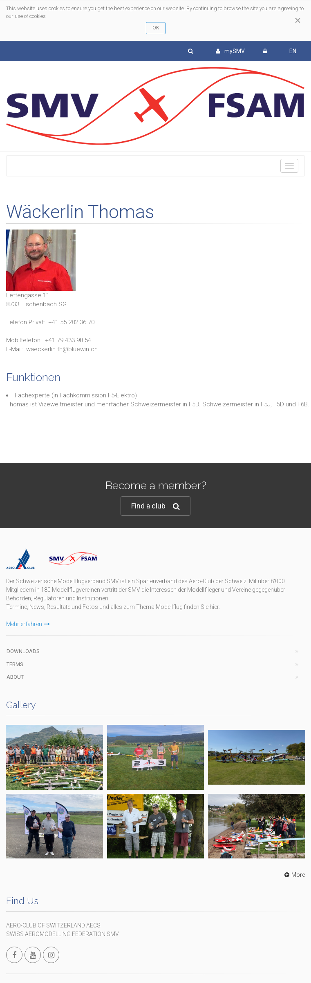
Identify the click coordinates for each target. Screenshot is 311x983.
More (293, 875)
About (15, 677)
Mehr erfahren (28, 624)
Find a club (155, 506)
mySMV (230, 51)
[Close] (298, 20)
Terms (15, 664)
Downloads (23, 651)
